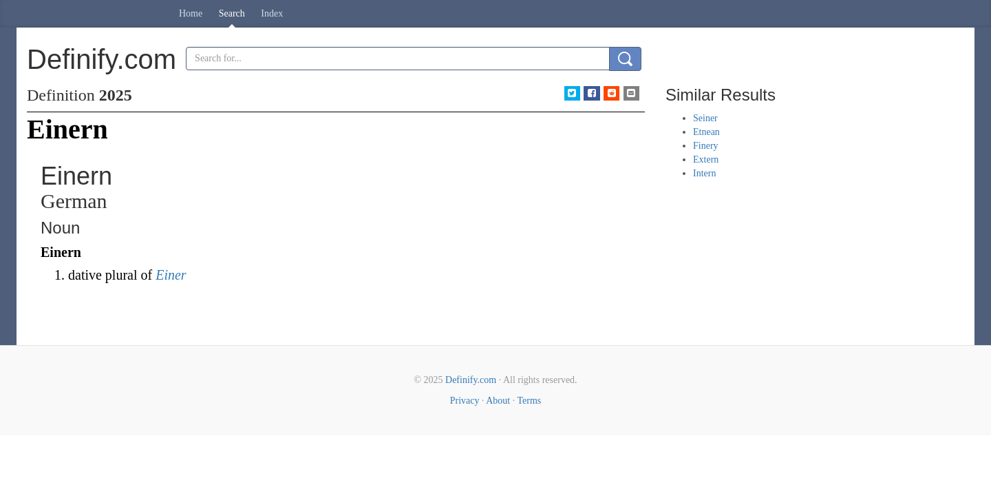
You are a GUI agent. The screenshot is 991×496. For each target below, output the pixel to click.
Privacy (465, 400)
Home (190, 13)
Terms (529, 400)
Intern (704, 173)
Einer (171, 274)
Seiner (705, 118)
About (498, 400)
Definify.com (470, 380)
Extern (705, 159)
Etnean (706, 132)
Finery (705, 146)
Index (272, 13)
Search (232, 13)
